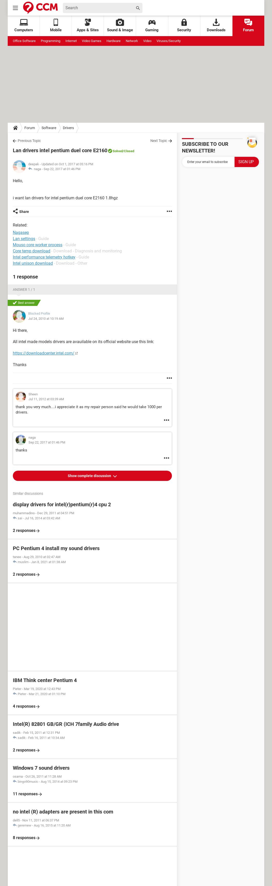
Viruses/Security (169, 41)
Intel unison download (33, 263)
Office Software (24, 41)
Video (147, 41)
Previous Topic (29, 141)
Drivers (68, 128)
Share (24, 212)
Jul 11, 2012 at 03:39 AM (46, 399)
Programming (50, 41)
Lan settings (24, 238)
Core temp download (31, 251)
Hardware (113, 41)
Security (184, 25)
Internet (71, 41)
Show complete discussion (90, 476)
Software (49, 128)
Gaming (152, 25)
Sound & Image (120, 25)
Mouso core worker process (37, 244)
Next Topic (158, 141)
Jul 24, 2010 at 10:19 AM (46, 319)
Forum (248, 25)
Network (132, 41)
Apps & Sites (88, 25)
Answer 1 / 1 (24, 289)
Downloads (216, 25)
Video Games (91, 41)
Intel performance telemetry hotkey (44, 257)
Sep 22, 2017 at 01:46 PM (62, 169)
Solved (118, 151)
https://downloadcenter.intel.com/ (43, 353)
